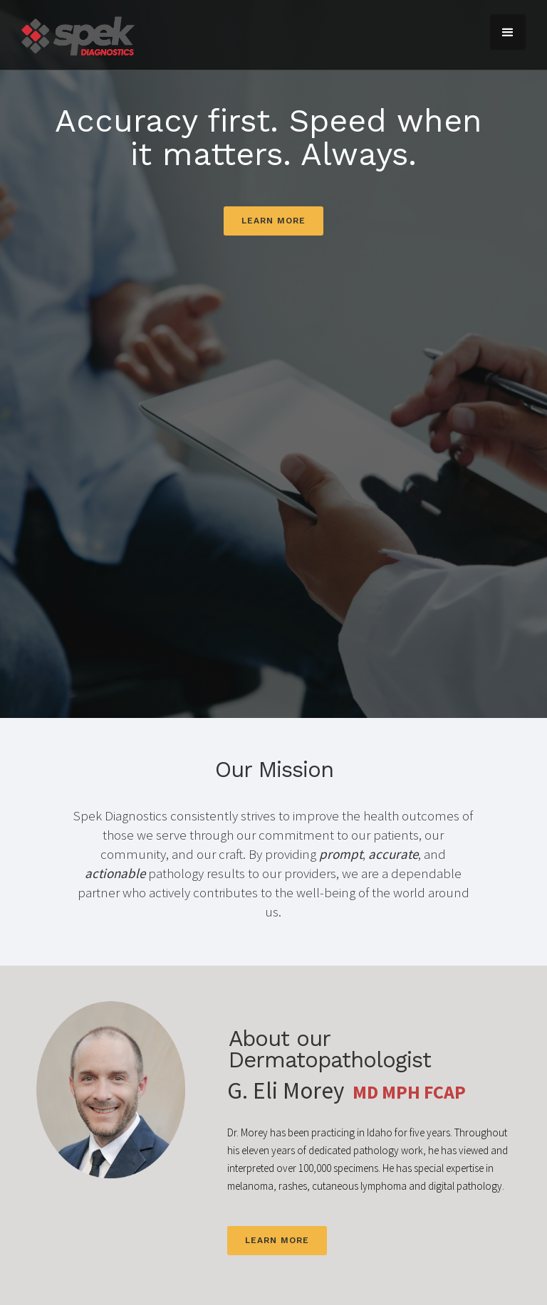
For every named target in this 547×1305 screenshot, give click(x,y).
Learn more (273, 221)
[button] (508, 32)
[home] (78, 35)
